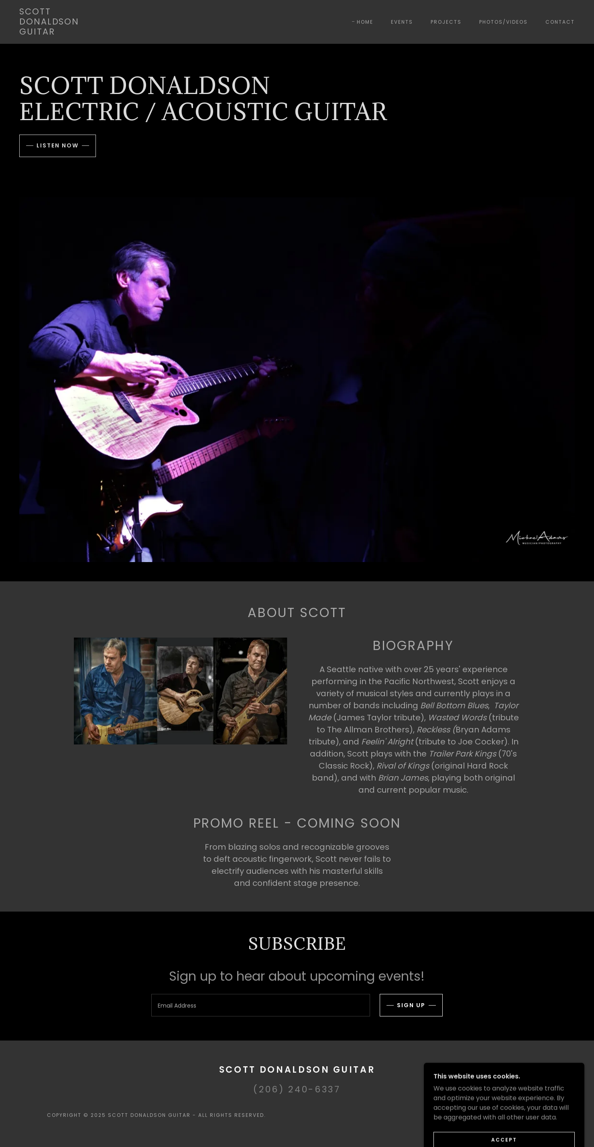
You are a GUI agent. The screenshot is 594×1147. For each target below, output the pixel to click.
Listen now (58, 145)
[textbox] (260, 1005)
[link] (49, 32)
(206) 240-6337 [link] (296, 1089)
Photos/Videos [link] (503, 21)
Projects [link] (446, 21)
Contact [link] (560, 21)
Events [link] (402, 21)
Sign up (411, 1005)
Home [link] (365, 21)
